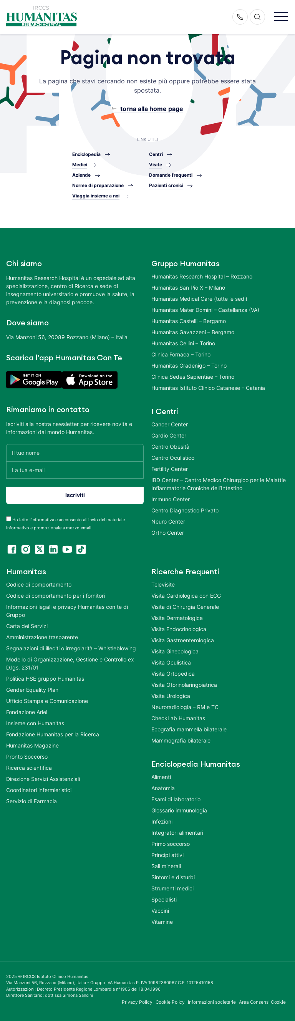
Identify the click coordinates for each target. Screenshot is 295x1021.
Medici (79, 164)
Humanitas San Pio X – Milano (188, 287)
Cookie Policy (170, 1002)
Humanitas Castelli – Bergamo (188, 321)
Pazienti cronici (166, 185)
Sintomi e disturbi (173, 877)
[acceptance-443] (8, 518)
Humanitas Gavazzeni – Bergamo (192, 332)
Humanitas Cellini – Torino (183, 343)
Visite (155, 164)
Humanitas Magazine (32, 745)
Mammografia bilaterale (180, 740)
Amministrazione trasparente (42, 637)
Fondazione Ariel (26, 712)
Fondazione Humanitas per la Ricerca (52, 734)
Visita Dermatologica (177, 618)
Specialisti (164, 899)
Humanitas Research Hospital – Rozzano (201, 276)
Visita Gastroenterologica (182, 640)
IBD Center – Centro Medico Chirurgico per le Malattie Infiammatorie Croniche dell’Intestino (218, 484)
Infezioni (161, 821)
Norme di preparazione (98, 185)
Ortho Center (167, 532)
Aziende (81, 175)
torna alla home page (151, 109)
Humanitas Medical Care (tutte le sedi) (199, 298)
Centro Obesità (170, 446)
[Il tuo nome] (75, 452)
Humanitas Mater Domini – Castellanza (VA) (205, 310)
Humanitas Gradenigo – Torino (189, 365)
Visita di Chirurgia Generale (185, 606)
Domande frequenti (170, 175)
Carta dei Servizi (27, 626)
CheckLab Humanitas (178, 718)
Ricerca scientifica (29, 767)
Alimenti (161, 777)
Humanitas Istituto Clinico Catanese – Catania (208, 388)
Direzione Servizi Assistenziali (43, 779)
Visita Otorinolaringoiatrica (184, 684)
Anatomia (163, 788)
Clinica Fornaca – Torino (180, 354)
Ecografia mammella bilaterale (189, 729)
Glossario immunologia (179, 810)
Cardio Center (168, 435)
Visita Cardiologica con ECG (186, 595)
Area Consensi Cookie (262, 1002)
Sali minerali (166, 866)
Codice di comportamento (38, 584)
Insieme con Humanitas (35, 723)
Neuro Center (168, 521)
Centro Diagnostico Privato (185, 510)
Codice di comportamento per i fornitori (55, 595)
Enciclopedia (86, 154)
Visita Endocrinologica (178, 629)
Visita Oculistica (171, 662)
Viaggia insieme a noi (95, 196)
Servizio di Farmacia (31, 801)
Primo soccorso (170, 843)
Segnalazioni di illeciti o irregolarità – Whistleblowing (71, 648)
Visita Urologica (170, 696)
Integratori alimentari (177, 832)
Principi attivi (167, 855)
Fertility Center (169, 469)
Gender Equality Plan (32, 689)
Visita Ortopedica (173, 673)
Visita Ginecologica (175, 651)
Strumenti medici (172, 888)
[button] (281, 17)
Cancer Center (169, 424)
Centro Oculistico (172, 457)
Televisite (163, 584)
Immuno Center (170, 499)
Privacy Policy (137, 1002)
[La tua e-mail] (75, 470)
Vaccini (160, 910)
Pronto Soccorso (27, 756)
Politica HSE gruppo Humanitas (45, 678)
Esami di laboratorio (176, 799)
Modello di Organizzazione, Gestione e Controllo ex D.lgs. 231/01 (70, 663)
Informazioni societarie (212, 1002)
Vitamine (162, 921)
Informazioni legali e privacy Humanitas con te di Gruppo (67, 610)
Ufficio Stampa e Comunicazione (47, 701)
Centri (156, 154)
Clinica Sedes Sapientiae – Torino (192, 376)
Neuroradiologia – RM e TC (185, 707)
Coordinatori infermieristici (38, 790)
